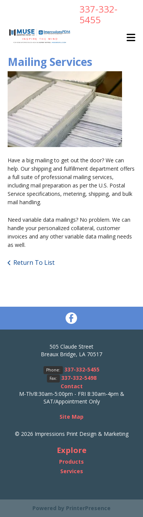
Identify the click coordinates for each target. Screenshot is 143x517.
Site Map (71, 416)
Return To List (34, 262)
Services (71, 471)
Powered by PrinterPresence (71, 508)
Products (71, 461)
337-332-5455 (98, 14)
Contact (72, 386)
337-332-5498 (78, 377)
